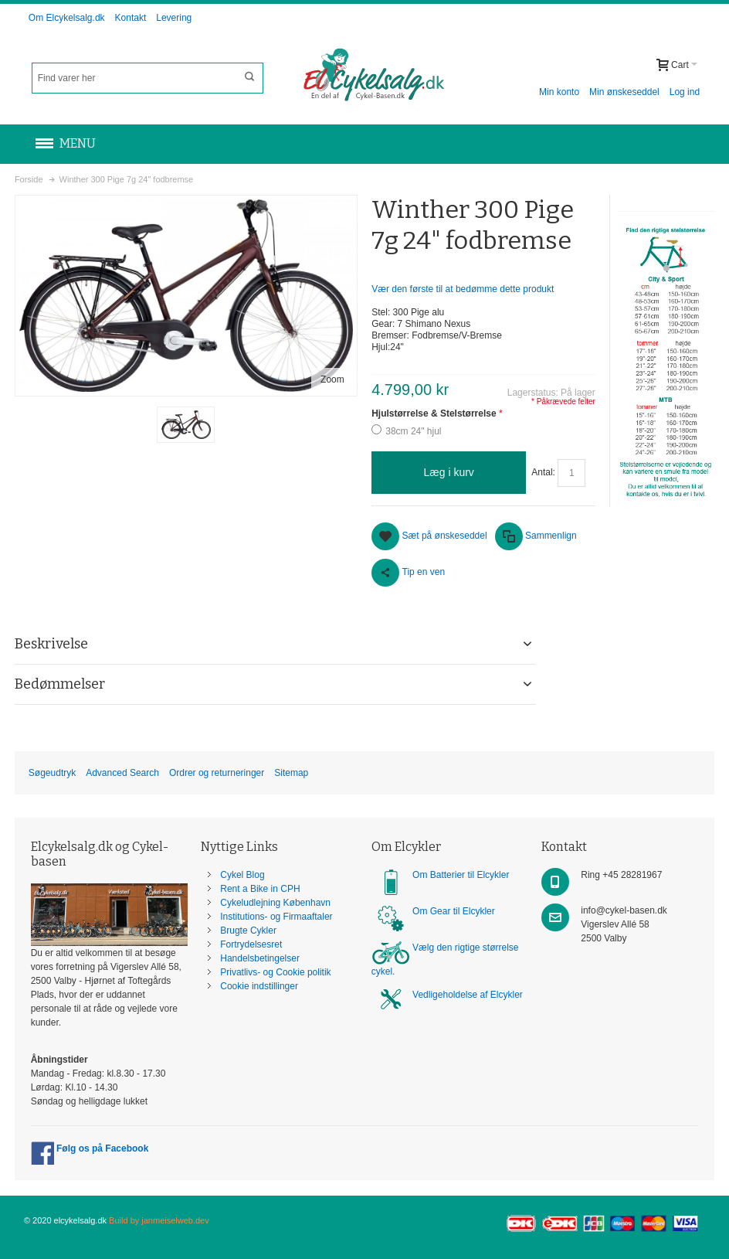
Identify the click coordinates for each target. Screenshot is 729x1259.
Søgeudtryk (52, 772)
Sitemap (291, 772)
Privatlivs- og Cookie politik (275, 972)
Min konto (559, 92)
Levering (174, 17)
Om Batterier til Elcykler (460, 874)
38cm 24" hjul (413, 431)
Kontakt (131, 17)
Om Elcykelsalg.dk (67, 17)
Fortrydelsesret (251, 944)
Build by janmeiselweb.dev (159, 1220)
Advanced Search (122, 772)
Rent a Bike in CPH (260, 888)
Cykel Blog (242, 874)
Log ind (685, 92)
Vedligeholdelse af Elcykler (467, 994)
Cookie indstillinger (259, 986)
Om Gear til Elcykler (453, 911)
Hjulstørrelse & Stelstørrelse (433, 413)
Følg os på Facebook (90, 1148)
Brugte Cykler (248, 930)
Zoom (332, 379)
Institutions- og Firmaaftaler (276, 916)
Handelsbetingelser (260, 958)
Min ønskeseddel (624, 92)
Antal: (543, 472)
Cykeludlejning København (275, 902)
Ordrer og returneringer (216, 772)
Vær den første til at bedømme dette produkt (462, 289)
